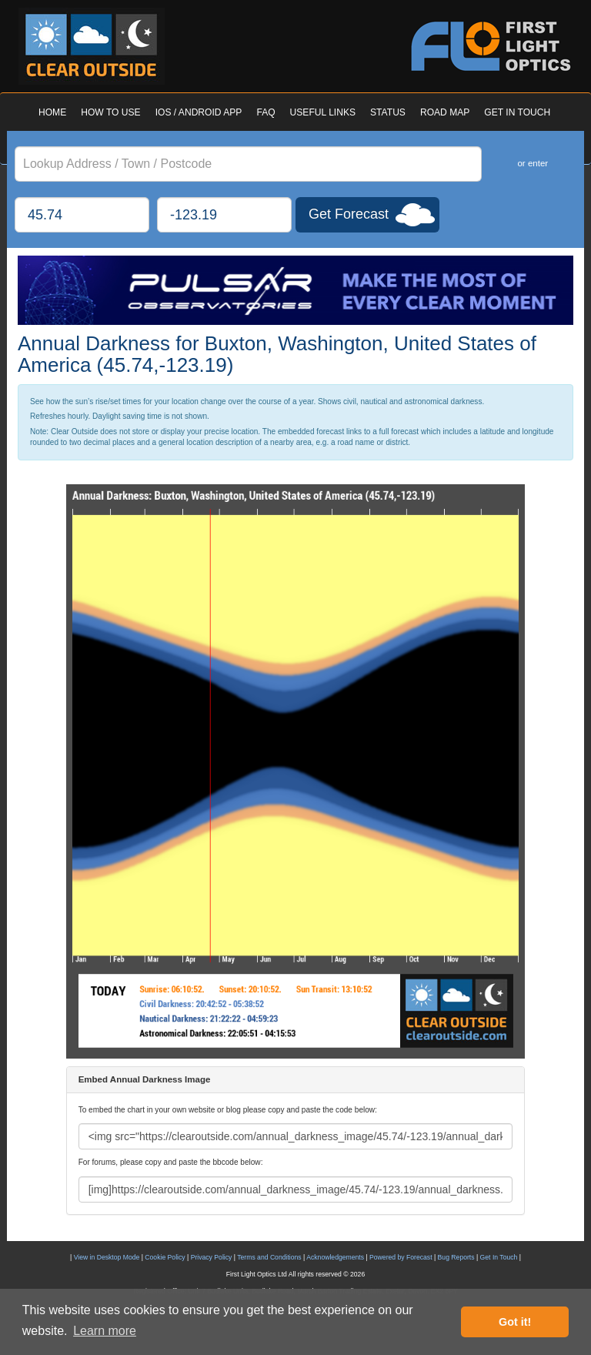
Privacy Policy (211, 1257)
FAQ (265, 112)
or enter (532, 163)
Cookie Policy (165, 1257)
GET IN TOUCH (517, 112)
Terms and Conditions (269, 1257)
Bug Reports (456, 1257)
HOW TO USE (110, 112)
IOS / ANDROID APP (198, 112)
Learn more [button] (104, 1330)
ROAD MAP (444, 112)
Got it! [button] (515, 1322)
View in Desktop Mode (107, 1257)
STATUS (388, 112)
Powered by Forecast (400, 1257)
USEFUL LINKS (323, 112)
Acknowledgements (335, 1257)
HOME (52, 112)
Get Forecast (349, 214)
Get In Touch (499, 1257)
